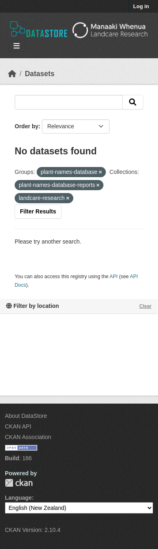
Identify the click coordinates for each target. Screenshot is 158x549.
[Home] (12, 74)
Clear (145, 306)
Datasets (40, 74)
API (114, 276)
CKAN (19, 483)
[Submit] (132, 102)
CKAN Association (28, 437)
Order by (26, 126)
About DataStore (26, 416)
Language (18, 497)
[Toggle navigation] (16, 46)
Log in (141, 6)
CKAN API (18, 426)
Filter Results (38, 211)
